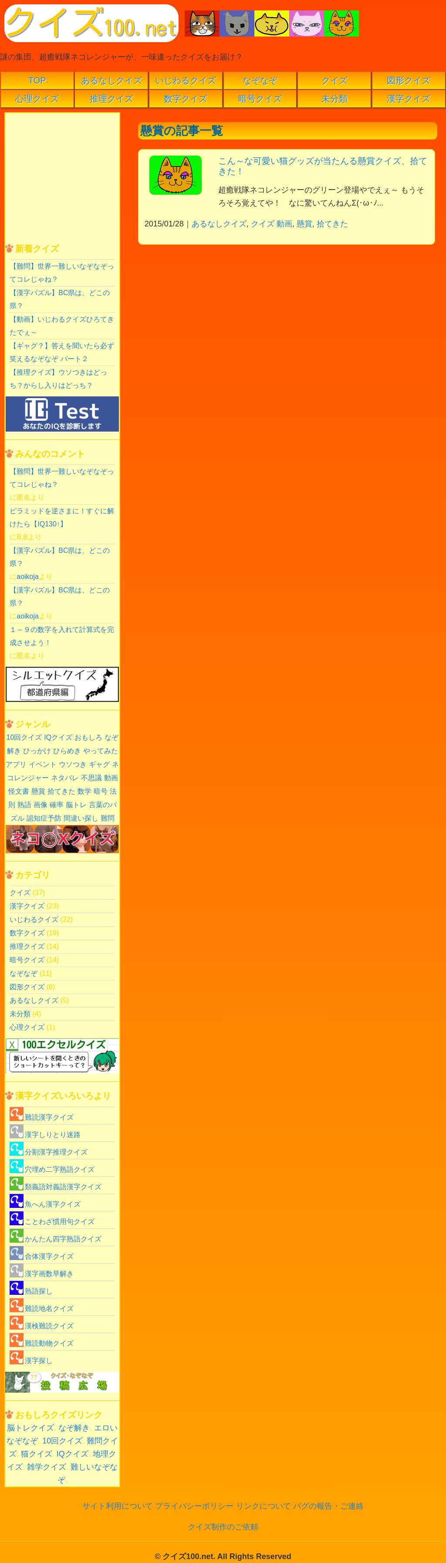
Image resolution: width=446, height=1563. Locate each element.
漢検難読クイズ (42, 1326)
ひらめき (67, 751)
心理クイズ (37, 98)
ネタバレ (65, 778)
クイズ (334, 80)
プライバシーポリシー (194, 1506)
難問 (108, 818)
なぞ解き (74, 1427)
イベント (43, 764)
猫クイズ (36, 1454)
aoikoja (28, 576)
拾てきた (332, 223)
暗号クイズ (260, 98)
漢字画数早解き (42, 1273)
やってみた (100, 751)
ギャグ (99, 764)
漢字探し (31, 1360)
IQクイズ (58, 737)
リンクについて (263, 1506)
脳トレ (76, 804)
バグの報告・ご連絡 (328, 1506)
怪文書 (18, 791)
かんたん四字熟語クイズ (55, 1239)
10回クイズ (24, 737)
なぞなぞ (260, 80)
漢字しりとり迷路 (45, 1134)
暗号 (101, 791)
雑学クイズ (46, 1467)
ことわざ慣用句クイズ (52, 1221)
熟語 (24, 804)
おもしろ (88, 737)
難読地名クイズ (42, 1308)
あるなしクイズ (111, 80)
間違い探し (81, 818)
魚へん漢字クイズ (45, 1204)
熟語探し (31, 1291)
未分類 (334, 98)
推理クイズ (111, 98)
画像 (40, 804)
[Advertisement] (285, 312)
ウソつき (73, 764)
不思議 (91, 778)
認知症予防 (44, 818)
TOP (37, 80)
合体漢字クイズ (42, 1256)
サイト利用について (117, 1506)
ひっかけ (37, 751)
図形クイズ (408, 80)
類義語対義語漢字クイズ (55, 1187)
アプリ (16, 764)
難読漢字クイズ (42, 1117)
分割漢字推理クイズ (49, 1152)
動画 (284, 223)
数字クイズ (185, 98)
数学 (84, 791)
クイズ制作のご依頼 (223, 1527)
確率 (57, 804)
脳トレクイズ (30, 1427)
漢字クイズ (408, 98)
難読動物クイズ (42, 1343)
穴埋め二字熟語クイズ (52, 1169)
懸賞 (304, 223)
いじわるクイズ (185, 80)
